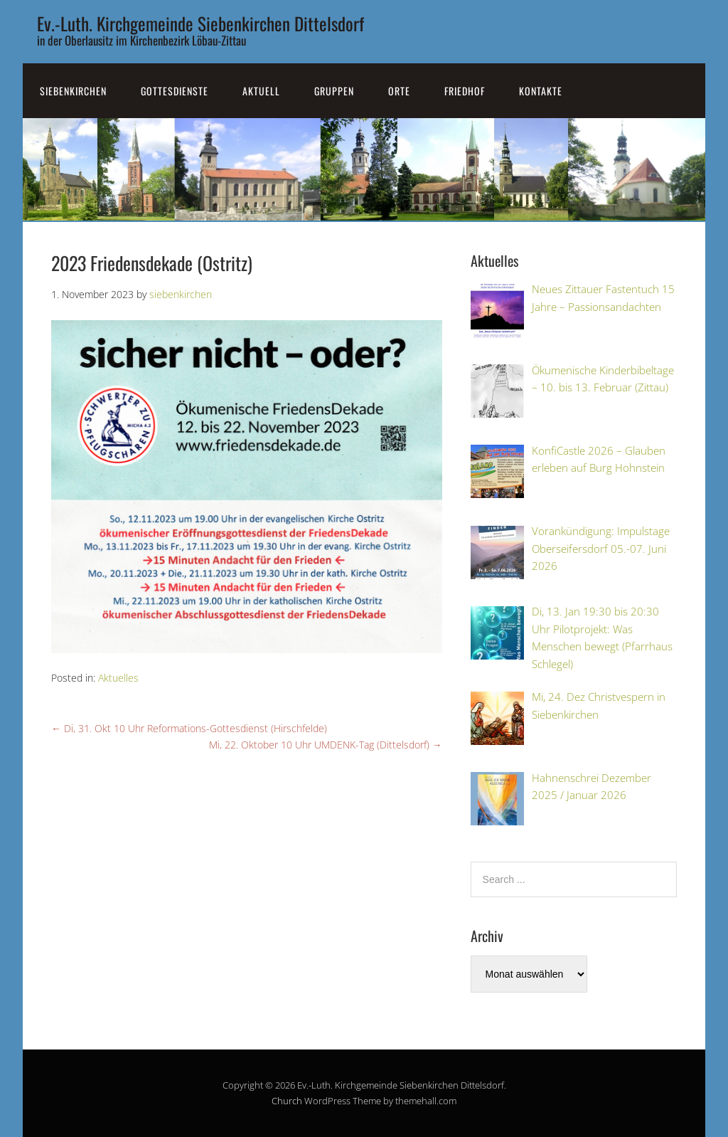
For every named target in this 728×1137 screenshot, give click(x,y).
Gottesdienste (174, 90)
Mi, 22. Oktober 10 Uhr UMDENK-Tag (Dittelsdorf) (325, 744)
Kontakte (540, 90)
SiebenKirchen (73, 90)
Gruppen (334, 90)
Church (287, 1100)
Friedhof (464, 90)
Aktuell (261, 90)
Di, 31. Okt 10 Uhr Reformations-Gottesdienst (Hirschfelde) (189, 728)
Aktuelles (118, 677)
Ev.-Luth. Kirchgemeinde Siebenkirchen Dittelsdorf (200, 23)
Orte (399, 90)
